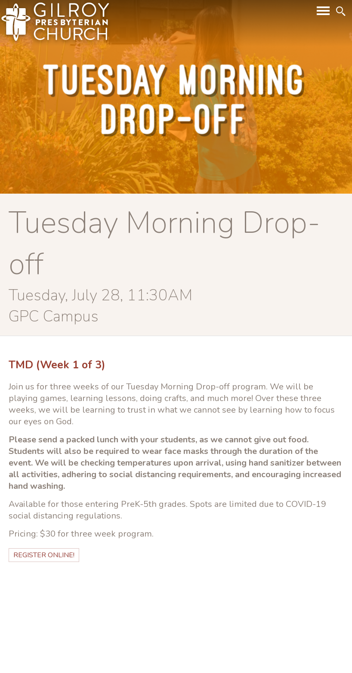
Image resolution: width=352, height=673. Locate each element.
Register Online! (43, 555)
